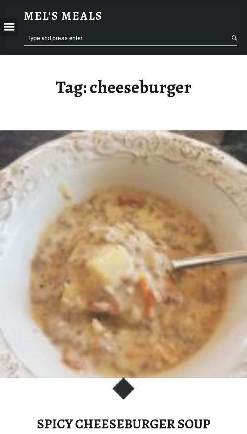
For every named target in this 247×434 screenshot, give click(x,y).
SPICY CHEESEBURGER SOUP (124, 424)
